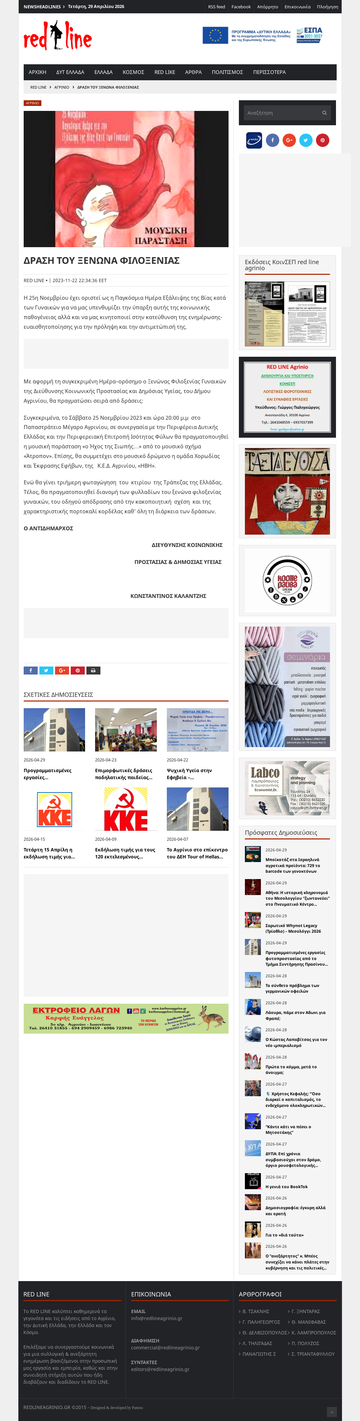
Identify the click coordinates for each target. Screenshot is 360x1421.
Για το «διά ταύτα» (285, 1235)
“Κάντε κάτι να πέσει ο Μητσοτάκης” (288, 1130)
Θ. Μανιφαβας (309, 1322)
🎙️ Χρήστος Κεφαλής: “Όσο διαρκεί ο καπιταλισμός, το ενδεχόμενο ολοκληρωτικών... (296, 1099)
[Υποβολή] (322, 112)
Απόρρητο (267, 7)
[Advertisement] (126, 354)
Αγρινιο (61, 87)
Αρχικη (37, 72)
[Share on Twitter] (46, 671)
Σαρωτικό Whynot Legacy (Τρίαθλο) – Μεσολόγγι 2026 (293, 928)
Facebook (241, 7)
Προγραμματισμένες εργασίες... (47, 773)
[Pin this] (78, 671)
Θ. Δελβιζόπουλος (265, 1332)
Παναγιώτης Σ (259, 1354)
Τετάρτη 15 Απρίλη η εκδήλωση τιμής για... (49, 853)
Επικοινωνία (298, 7)
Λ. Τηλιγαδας (257, 1343)
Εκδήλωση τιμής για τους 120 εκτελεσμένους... (125, 853)
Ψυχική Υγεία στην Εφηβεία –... (189, 773)
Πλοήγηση (327, 7)
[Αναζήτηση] (287, 112)
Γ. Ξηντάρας (306, 1311)
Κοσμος (133, 72)
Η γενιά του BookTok (287, 1186)
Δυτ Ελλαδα (70, 72)
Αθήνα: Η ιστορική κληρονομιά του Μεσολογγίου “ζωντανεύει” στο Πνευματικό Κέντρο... (298, 898)
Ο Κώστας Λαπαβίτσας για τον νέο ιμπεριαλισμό (296, 1042)
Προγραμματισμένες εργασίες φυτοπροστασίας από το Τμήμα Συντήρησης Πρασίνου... (297, 958)
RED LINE (38, 87)
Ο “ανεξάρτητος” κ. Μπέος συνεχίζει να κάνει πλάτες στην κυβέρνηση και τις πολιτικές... (297, 1261)
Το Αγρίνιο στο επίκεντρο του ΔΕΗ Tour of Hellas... (197, 853)
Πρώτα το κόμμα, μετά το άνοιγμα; (291, 1070)
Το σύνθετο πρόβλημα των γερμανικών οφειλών (292, 988)
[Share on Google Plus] (62, 671)
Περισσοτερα (269, 72)
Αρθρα (193, 72)
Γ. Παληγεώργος (261, 1322)
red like (164, 72)
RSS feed (216, 7)
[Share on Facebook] (31, 671)
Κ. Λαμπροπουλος (314, 1332)
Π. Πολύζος (305, 1343)
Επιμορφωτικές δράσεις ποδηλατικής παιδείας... (123, 773)
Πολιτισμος (227, 72)
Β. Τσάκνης (256, 1311)
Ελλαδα (103, 72)
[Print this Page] (93, 671)
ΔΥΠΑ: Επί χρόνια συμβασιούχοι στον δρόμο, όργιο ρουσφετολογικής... (293, 1159)
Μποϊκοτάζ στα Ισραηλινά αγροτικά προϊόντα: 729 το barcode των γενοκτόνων (293, 865)
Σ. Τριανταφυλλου (313, 1354)
